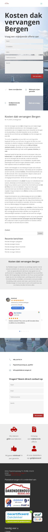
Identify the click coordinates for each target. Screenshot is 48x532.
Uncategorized (17, 119)
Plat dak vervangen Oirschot (12, 249)
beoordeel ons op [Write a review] (17, 308)
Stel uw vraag (29, 103)
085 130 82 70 (17, 359)
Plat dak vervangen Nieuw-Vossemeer (15, 247)
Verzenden (37, 76)
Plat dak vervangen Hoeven (12, 244)
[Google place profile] (14, 298)
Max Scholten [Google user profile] (17, 313)
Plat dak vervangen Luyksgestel (13, 241)
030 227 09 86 (16, 475)
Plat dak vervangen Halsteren (13, 252)
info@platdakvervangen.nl (22, 370)
